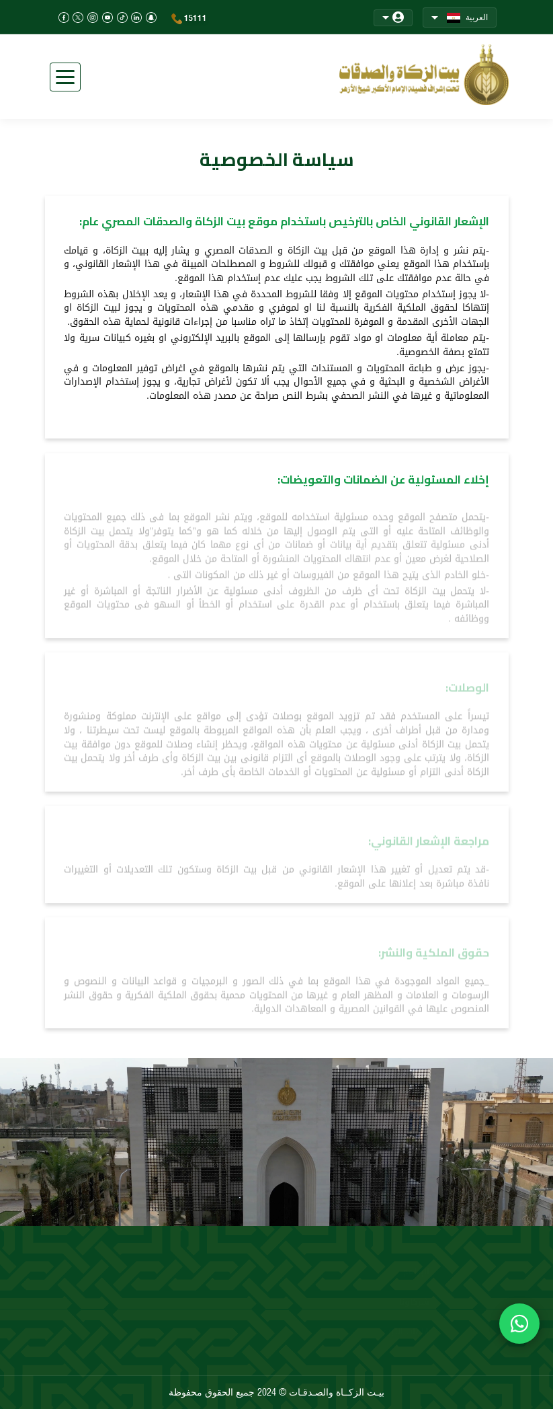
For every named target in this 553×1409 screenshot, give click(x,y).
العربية (459, 17)
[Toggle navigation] (65, 77)
